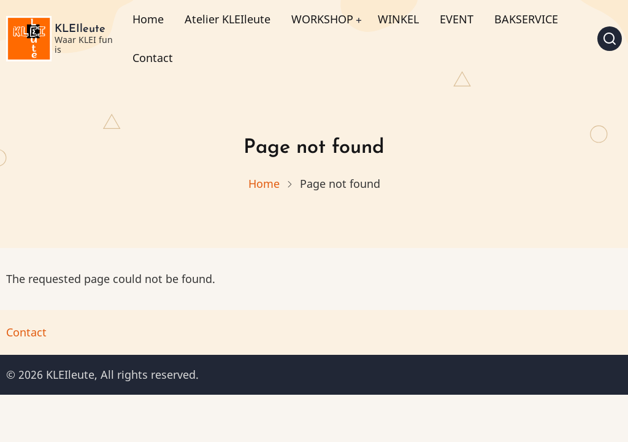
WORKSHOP (322, 19)
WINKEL (398, 19)
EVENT (456, 19)
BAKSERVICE (526, 19)
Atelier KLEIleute (227, 19)
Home (148, 19)
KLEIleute (80, 29)
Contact (152, 57)
